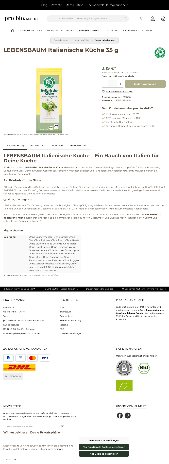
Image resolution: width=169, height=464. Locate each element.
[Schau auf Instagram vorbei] (127, 415)
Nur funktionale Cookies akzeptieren (104, 447)
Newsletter (9, 307)
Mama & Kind (75, 5)
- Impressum (11, 459)
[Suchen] (125, 18)
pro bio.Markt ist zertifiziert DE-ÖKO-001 (24, 320)
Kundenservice (11, 325)
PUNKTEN (121, 319)
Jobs (5, 316)
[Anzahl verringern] (105, 84)
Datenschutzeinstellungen (104, 440)
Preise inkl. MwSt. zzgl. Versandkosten (118, 76)
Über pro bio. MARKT (14, 311)
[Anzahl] (113, 84)
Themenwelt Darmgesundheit (107, 5)
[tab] (15, 146)
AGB (62, 307)
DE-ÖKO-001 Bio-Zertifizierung (19, 329)
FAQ (62, 329)
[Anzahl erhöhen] (120, 84)
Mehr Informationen (52, 449)
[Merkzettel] (142, 18)
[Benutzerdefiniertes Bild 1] (8, 358)
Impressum (65, 311)
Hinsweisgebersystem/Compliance (21, 333)
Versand (64, 325)
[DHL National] (19, 367)
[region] (49, 100)
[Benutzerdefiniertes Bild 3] (38, 358)
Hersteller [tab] (58, 145)
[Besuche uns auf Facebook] (119, 415)
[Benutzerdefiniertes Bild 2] (20, 358)
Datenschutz (66, 316)
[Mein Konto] (152, 18)
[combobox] (84, 18)
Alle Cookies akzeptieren (104, 453)
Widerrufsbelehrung (70, 320)
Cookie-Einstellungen (71, 333)
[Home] (15, 30)
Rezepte (56, 5)
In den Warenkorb (145, 84)
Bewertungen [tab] (78, 145)
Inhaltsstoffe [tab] (37, 145)
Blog (44, 5)
